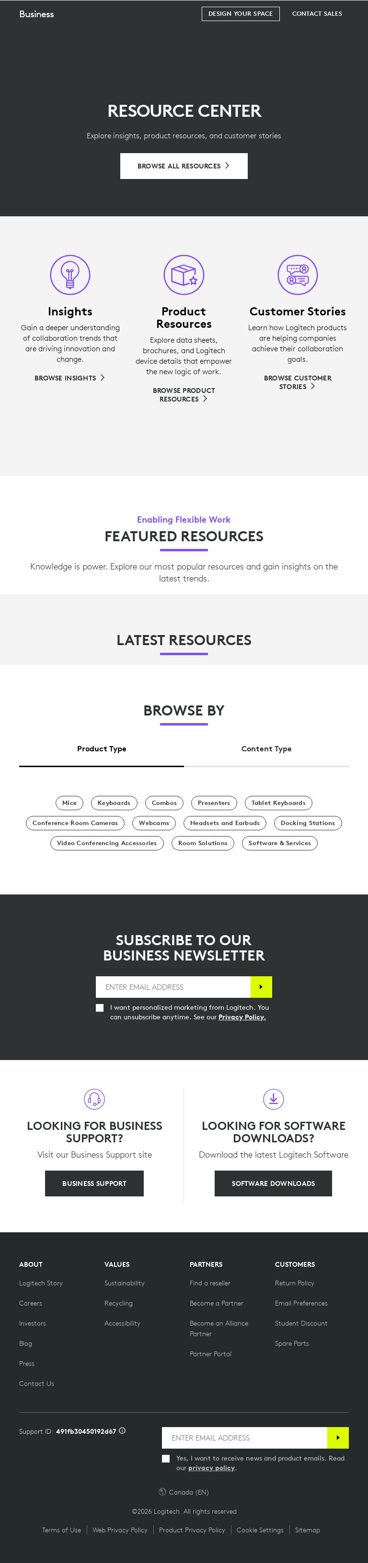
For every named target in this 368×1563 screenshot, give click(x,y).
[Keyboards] (114, 803)
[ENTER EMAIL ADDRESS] (173, 987)
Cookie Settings (260, 1530)
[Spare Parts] (292, 1343)
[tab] (101, 746)
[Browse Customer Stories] (298, 382)
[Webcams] (154, 823)
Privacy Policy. (242, 1017)
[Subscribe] (261, 987)
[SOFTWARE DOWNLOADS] (273, 1183)
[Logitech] (69, 11)
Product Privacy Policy (192, 1530)
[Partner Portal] (210, 1354)
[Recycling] (118, 1303)
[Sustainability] (124, 1283)
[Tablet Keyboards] (278, 803)
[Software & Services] (280, 843)
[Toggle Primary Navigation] (356, 11)
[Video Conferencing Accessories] (107, 843)
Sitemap (307, 1530)
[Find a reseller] (210, 1283)
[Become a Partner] (216, 1303)
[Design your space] (240, 38)
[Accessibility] (122, 1323)
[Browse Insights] (70, 378)
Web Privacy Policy (120, 1530)
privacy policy (211, 1467)
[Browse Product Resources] (184, 394)
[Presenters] (214, 803)
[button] (44, 37)
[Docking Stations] (308, 823)
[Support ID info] (122, 1431)
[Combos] (164, 803)
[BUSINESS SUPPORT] (94, 1183)
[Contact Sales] (317, 38)
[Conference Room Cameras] (75, 823)
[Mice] (69, 803)
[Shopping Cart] (330, 12)
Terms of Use (61, 1530)
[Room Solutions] (203, 843)
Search (301, 12)
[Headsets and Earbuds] (225, 823)
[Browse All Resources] (184, 166)
